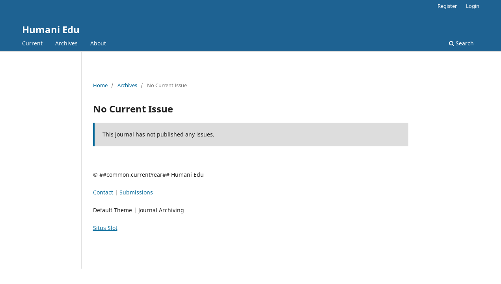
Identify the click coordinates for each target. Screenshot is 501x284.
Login (472, 5)
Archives (66, 43)
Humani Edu (51, 29)
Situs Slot (105, 228)
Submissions (136, 192)
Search (461, 43)
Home (100, 85)
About (98, 43)
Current (32, 43)
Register (447, 5)
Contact (104, 192)
